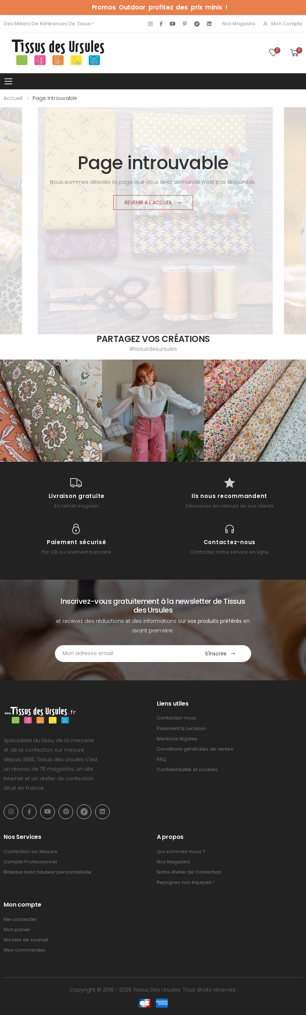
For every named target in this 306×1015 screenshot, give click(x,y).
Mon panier (17, 929)
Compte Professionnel (30, 861)
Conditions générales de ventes (195, 749)
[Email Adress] (122, 653)
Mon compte (282, 23)
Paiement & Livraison (181, 728)
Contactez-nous (176, 717)
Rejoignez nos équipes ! (185, 882)
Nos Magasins (238, 23)
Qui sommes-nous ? (181, 851)
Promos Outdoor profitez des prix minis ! (159, 7)
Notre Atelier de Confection (189, 872)
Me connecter (20, 919)
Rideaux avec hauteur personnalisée (47, 872)
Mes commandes (25, 950)
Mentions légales (177, 738)
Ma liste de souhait (26, 939)
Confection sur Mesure (30, 851)
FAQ (161, 759)
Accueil (13, 98)
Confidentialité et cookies (187, 769)
